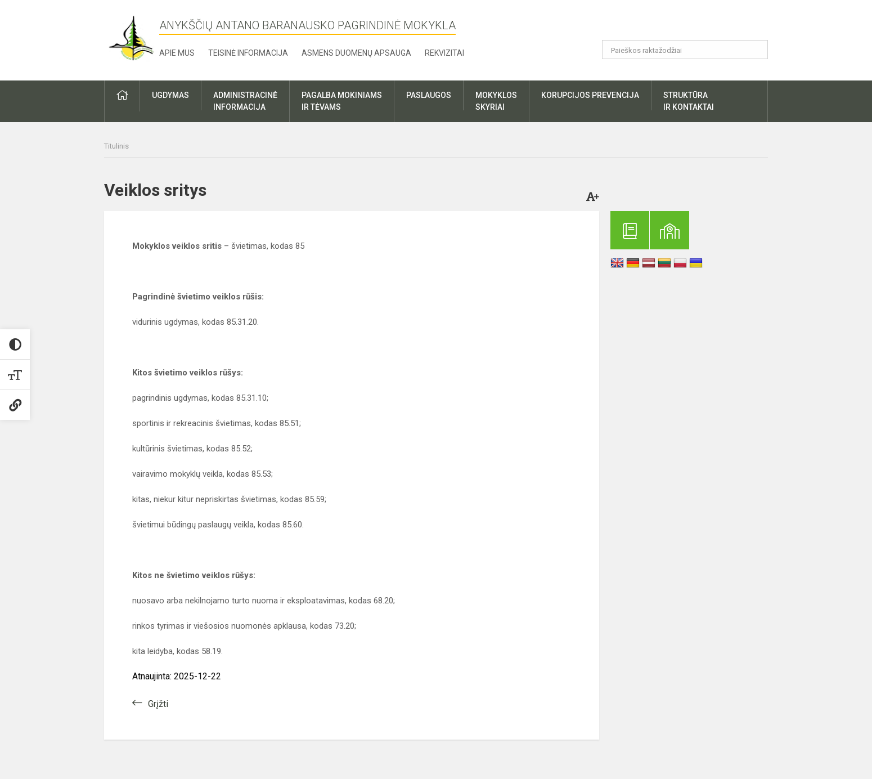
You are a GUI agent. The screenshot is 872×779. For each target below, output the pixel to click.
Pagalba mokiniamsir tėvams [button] (342, 101)
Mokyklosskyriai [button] (496, 101)
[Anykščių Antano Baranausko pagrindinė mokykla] (131, 38)
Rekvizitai (444, 52)
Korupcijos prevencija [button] (590, 95)
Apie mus (177, 52)
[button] (691, 23)
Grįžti (158, 704)
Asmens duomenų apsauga (356, 52)
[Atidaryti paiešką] (755, 49)
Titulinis (116, 146)
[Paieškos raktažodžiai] (685, 49)
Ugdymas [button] (170, 95)
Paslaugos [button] (428, 95)
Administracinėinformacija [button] (245, 101)
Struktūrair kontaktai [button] (688, 101)
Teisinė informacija (248, 52)
